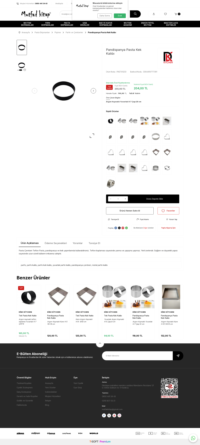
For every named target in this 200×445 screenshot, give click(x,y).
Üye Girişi (78, 387)
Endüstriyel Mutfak (147, 24)
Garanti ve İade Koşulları (27, 396)
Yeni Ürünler (50, 387)
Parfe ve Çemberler (74, 32)
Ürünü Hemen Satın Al (130, 211)
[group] (64, 91)
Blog (47, 405)
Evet (120, 16)
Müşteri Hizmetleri (53, 396)
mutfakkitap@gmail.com (112, 409)
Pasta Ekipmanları (67, 24)
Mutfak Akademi (128, 24)
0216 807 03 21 (108, 401)
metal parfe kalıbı (100, 265)
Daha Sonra (105, 16)
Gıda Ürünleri (84, 24)
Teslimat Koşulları (24, 383)
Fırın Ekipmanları (47, 24)
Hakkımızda (22, 405)
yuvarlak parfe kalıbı (62, 265)
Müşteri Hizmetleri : (32, 4)
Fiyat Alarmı (142, 219)
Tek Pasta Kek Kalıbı (28, 315)
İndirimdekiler (51, 392)
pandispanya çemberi (81, 265)
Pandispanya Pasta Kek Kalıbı (55, 316)
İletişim (48, 400)
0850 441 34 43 (109, 396)
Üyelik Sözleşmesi (25, 387)
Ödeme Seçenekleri (56, 243)
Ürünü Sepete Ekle (154, 199)
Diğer (145, 228)
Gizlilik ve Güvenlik (25, 400)
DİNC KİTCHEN (25, 312)
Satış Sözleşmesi (24, 392)
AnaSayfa (59, 3)
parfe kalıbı (32, 265)
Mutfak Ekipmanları (27, 24)
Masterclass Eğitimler (171, 24)
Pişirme (58, 32)
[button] (34, 90)
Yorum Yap (171, 219)
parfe (23, 265)
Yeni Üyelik (78, 383)
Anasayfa (24, 32)
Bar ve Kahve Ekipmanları (105, 24)
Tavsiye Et (113, 219)
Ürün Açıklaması (30, 243)
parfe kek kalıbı (45, 265)
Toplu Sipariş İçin (168, 228)
